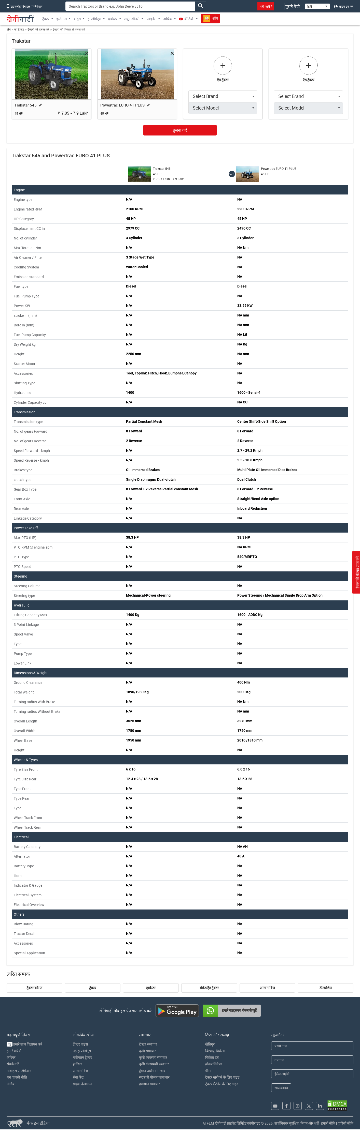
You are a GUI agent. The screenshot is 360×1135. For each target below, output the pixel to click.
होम (9, 29)
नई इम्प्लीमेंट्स (82, 1050)
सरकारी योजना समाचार (154, 1077)
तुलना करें (180, 130)
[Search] (130, 6)
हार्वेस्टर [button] (112, 18)
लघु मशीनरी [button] (132, 18)
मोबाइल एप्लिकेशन (19, 1070)
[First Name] (312, 1045)
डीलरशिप (326, 988)
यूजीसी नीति (345, 1123)
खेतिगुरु (210, 1044)
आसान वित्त (267, 988)
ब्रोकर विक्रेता (213, 1064)
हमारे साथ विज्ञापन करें (24, 1044)
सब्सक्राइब (281, 1087)
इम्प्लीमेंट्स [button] (94, 18)
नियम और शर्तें (309, 1123)
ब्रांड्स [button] (77, 18)
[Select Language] (317, 6)
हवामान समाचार (149, 1083)
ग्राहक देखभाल (82, 1083)
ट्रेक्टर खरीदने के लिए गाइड (222, 1077)
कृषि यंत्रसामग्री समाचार (154, 1064)
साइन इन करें (343, 6)
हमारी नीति (328, 1123)
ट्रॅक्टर (92, 988)
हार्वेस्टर (151, 988)
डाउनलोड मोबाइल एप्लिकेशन (25, 6)
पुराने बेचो (292, 6)
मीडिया (11, 1083)
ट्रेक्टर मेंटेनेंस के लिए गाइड (221, 1083)
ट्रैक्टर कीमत (34, 988)
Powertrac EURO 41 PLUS (122, 105)
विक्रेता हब (212, 1057)
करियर (11, 1057)
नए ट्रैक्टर (19, 29)
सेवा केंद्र (78, 1077)
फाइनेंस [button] (151, 18)
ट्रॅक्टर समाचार (148, 1044)
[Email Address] (312, 1073)
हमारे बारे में (14, 1050)
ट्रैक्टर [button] (45, 18)
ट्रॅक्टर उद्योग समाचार (152, 1070)
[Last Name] (312, 1059)
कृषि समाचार (147, 1050)
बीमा (208, 1070)
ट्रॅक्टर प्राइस (80, 1044)
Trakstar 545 (26, 105)
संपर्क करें (13, 1064)
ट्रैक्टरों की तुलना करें (38, 29)
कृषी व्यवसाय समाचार (153, 1057)
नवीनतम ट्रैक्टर (82, 1057)
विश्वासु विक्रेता (215, 1050)
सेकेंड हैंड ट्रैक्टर (209, 988)
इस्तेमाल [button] (61, 18)
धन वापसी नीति (17, 1077)
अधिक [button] (167, 18)
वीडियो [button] (186, 18)
